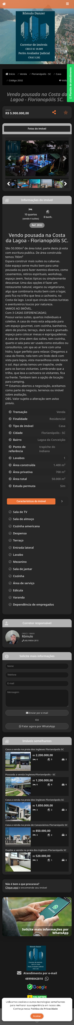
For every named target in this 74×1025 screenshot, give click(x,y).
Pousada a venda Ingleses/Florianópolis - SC (30, 774)
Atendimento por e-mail (37, 973)
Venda (23, 73)
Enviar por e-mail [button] (37, 712)
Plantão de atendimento (70, 83)
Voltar (63, 80)
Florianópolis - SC (41, 73)
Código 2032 (16, 80)
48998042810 (34, 978)
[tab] (15, 129)
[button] (10, 158)
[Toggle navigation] (67, 4)
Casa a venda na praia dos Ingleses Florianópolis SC (34, 799)
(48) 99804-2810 (30, 640)
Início (10, 73)
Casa (58, 73)
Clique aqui (11, 887)
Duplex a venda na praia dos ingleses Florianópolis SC (35, 849)
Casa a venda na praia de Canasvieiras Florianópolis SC (36, 824)
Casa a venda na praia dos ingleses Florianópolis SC (34, 749)
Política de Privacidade (44, 1011)
